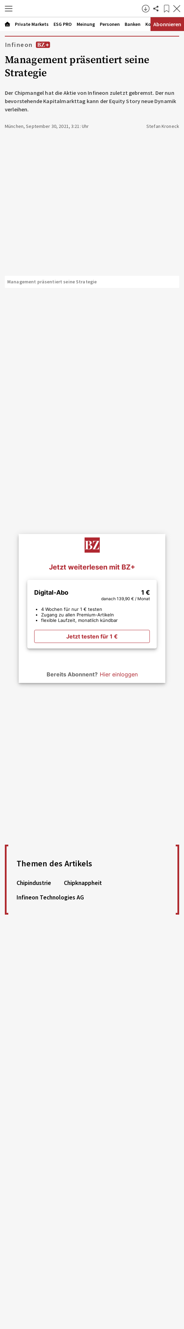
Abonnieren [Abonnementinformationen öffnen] (167, 24)
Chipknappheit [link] (83, 883)
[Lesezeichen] (166, 8)
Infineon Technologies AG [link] (50, 897)
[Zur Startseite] (79, 9)
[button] (8, 8)
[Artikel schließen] (177, 8)
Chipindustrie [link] (34, 883)
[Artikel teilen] (156, 8)
